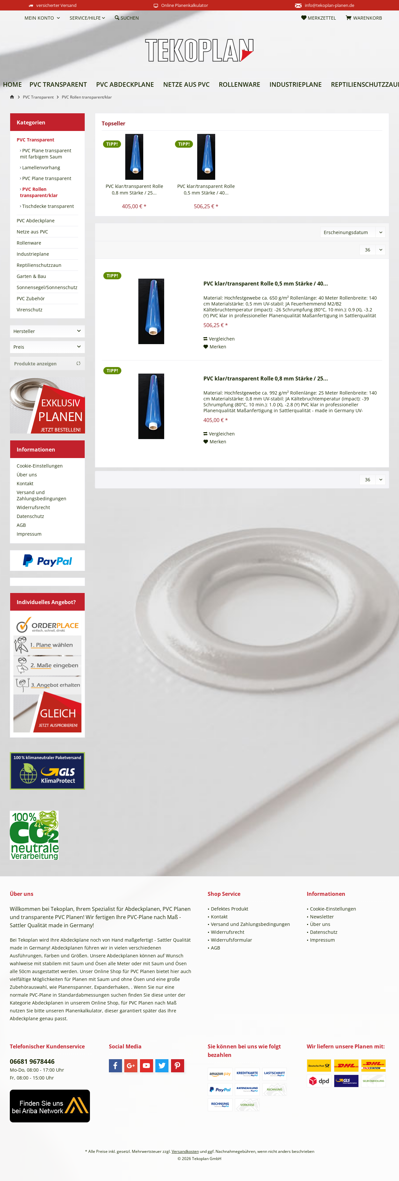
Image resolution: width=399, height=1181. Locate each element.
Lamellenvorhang (40, 167)
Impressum (29, 534)
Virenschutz (30, 309)
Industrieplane (33, 254)
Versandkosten (185, 1151)
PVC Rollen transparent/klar (39, 192)
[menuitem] (15, 18)
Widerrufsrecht (33, 507)
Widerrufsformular (231, 940)
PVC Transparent (35, 140)
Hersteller (24, 331)
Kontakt (25, 483)
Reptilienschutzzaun (39, 265)
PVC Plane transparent (46, 178)
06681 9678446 (32, 1061)
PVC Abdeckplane (36, 220)
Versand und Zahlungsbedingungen (41, 495)
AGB (21, 525)
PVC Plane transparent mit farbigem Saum (45, 153)
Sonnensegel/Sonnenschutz (47, 287)
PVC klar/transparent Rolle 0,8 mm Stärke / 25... (134, 189)
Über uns (27, 474)
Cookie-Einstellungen (40, 466)
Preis (18, 347)
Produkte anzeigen (47, 363)
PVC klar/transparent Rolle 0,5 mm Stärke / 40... (206, 189)
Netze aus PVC (32, 232)
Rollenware (29, 243)
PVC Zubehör (31, 298)
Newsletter (322, 916)
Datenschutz (30, 516)
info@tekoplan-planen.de (329, 5)
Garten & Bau (31, 276)
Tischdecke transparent (47, 206)
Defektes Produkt (229, 909)
